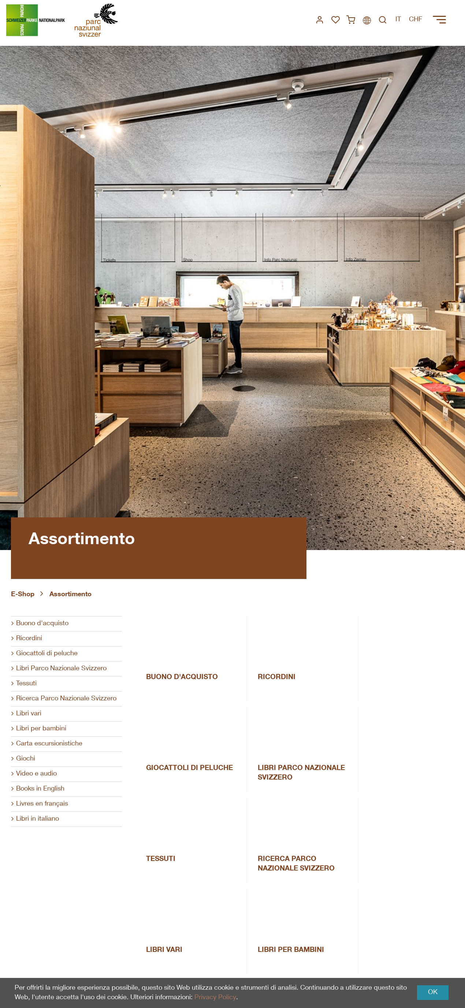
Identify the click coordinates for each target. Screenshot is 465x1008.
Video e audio (36, 774)
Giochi (25, 759)
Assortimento (70, 594)
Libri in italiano (37, 819)
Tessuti (26, 684)
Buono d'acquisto (42, 623)
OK (433, 992)
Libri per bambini (41, 729)
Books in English (40, 789)
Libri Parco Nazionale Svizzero (61, 669)
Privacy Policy (215, 997)
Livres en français (42, 804)
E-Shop (22, 594)
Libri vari (28, 714)
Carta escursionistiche (49, 744)
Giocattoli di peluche (47, 653)
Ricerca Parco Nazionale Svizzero (66, 699)
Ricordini (29, 638)
